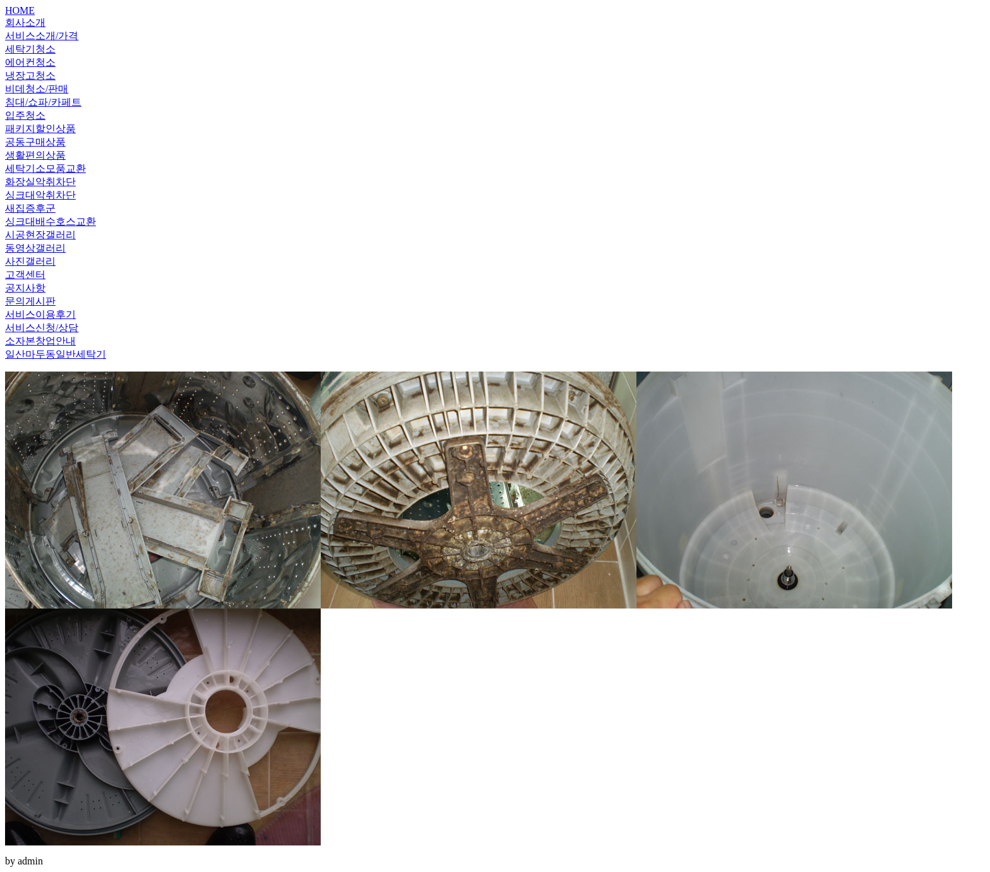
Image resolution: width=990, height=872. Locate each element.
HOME (20, 10)
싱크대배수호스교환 (50, 221)
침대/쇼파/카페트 (43, 102)
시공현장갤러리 (40, 234)
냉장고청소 (30, 75)
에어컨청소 (30, 62)
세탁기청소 (30, 49)
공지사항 (25, 287)
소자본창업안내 (40, 341)
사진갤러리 (30, 261)
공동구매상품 (35, 141)
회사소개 (25, 22)
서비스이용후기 (40, 314)
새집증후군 (30, 208)
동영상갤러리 (35, 248)
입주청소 (25, 115)
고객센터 (25, 274)
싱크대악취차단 (40, 195)
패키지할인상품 (40, 128)
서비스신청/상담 (41, 327)
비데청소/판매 (36, 88)
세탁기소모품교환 (45, 168)
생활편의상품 (35, 155)
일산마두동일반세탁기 (55, 354)
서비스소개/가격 (41, 35)
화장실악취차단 (40, 181)
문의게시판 (30, 301)
